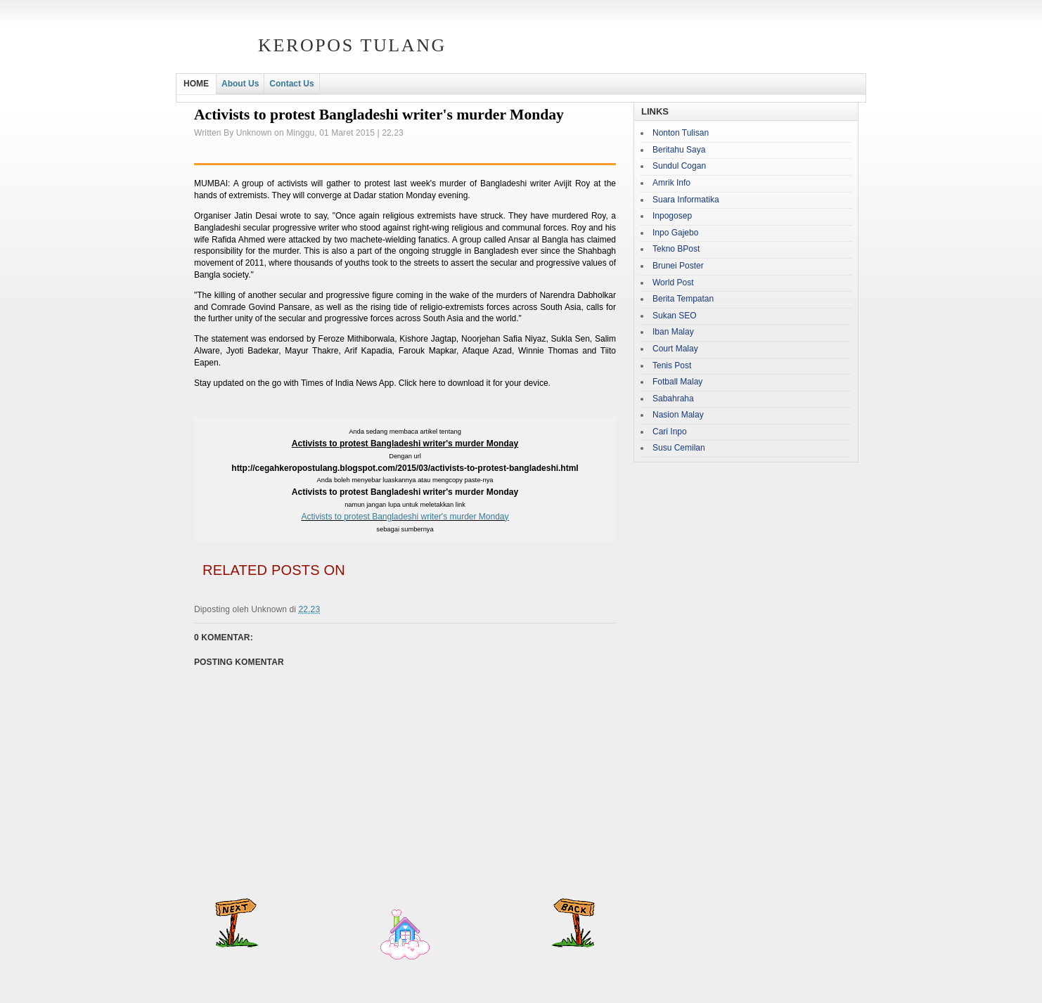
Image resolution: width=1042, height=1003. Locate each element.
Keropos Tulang (352, 45)
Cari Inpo (669, 431)
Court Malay (675, 349)
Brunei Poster (678, 266)
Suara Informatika (685, 200)
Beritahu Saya (678, 150)
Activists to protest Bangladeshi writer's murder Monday (404, 517)
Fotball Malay (677, 382)
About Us (240, 84)
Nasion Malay (678, 415)
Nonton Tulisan (680, 133)
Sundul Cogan (679, 166)
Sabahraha (673, 398)
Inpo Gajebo (675, 233)
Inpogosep (672, 216)
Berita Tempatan (683, 299)
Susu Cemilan (678, 448)
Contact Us (291, 84)
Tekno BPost (676, 249)
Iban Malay (673, 332)
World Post (672, 282)
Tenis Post (671, 365)
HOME (196, 84)
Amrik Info (671, 183)
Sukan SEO (674, 316)
